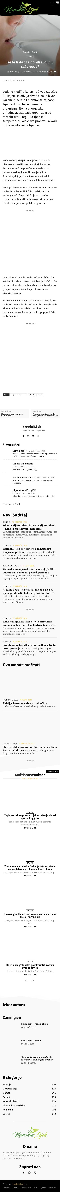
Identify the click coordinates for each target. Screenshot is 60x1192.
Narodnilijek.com (18, 1184)
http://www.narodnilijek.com (33, 431)
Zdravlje (26, 52)
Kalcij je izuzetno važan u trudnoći (23, 703)
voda (24, 395)
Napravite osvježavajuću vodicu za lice (12, 415)
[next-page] (33, 981)
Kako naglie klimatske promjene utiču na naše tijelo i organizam (30, 916)
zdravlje (32, 395)
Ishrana (6, 522)
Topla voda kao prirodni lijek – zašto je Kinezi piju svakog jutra (30, 817)
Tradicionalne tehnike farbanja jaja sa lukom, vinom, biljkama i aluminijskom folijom (30, 868)
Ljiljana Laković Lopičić (24, 490)
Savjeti (34, 52)
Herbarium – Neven (31, 1040)
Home (5, 80)
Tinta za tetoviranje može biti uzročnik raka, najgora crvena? (37, 1058)
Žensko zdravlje (11, 566)
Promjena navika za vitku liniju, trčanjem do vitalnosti (45, 415)
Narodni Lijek (15, 72)
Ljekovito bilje (10, 743)
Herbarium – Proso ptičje (34, 1024)
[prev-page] (26, 981)
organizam (15, 395)
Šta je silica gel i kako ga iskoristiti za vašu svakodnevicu (30, 966)
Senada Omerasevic (23, 464)
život (40, 395)
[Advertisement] (30, 242)
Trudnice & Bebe (10, 700)
